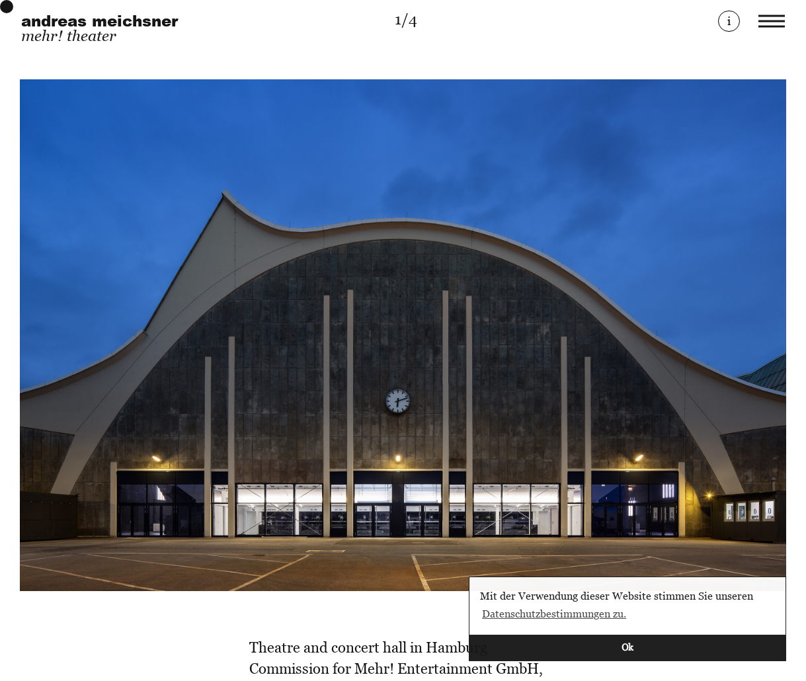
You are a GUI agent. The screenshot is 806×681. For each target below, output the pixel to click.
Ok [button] (627, 647)
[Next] (595, 335)
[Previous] (211, 335)
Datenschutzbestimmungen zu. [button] (554, 614)
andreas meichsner (99, 20)
